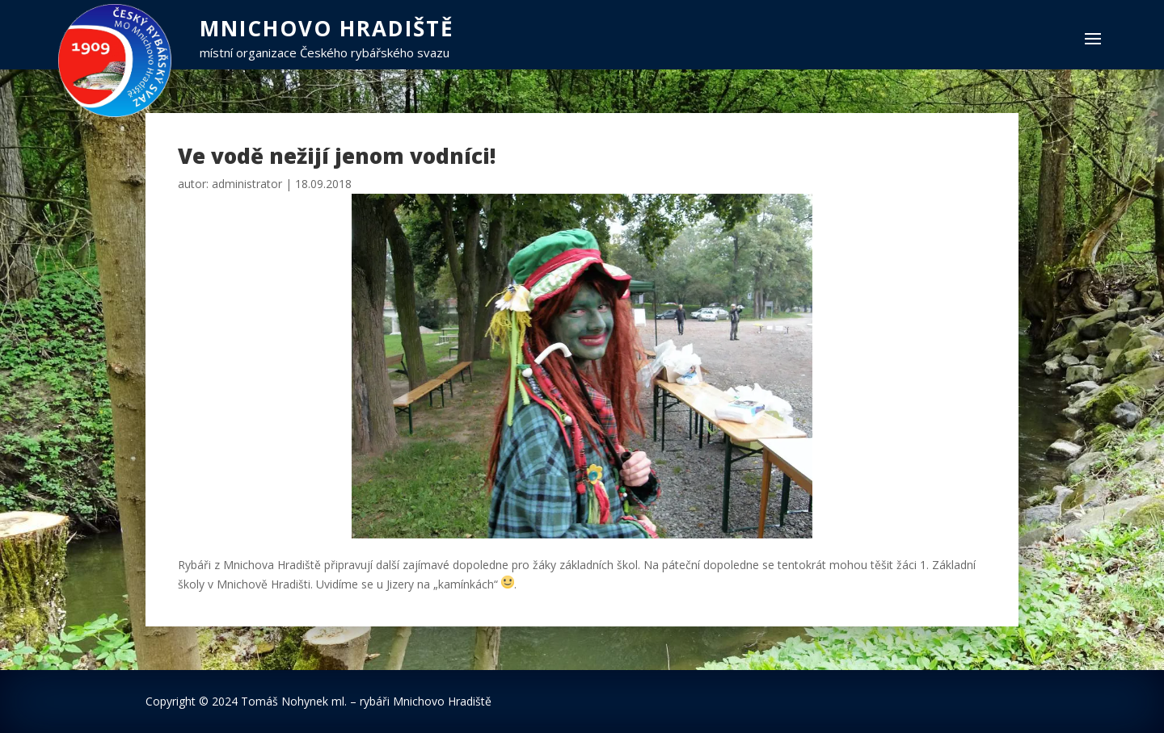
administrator (247, 183)
